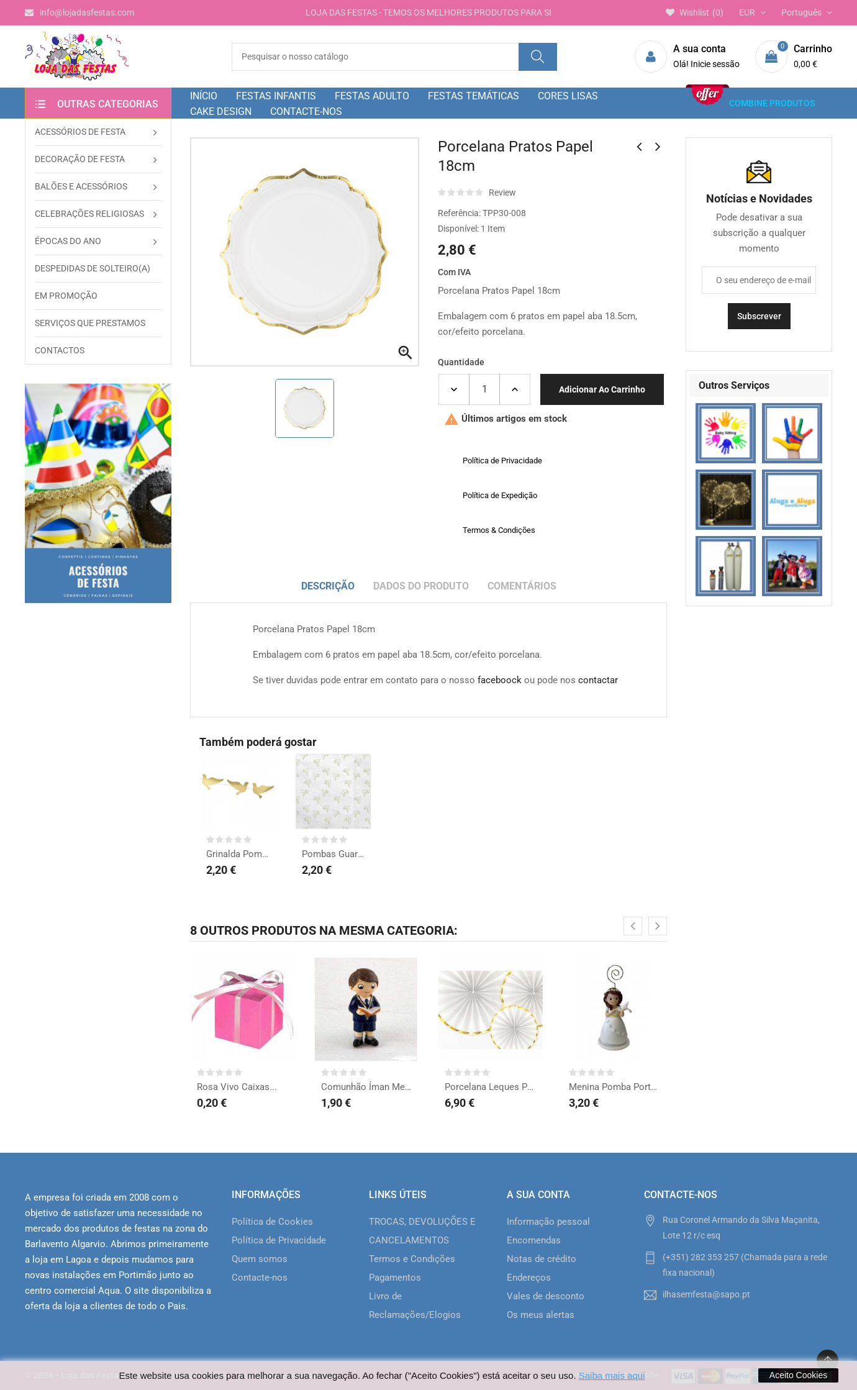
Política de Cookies (272, 1221)
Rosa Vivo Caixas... (237, 1086)
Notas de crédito (541, 1259)
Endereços (529, 1277)
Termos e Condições (412, 1259)
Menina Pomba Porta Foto (615, 1086)
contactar (598, 680)
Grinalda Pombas (238, 854)
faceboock (500, 680)
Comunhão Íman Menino (367, 1086)
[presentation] (632, 926)
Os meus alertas (540, 1314)
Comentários (521, 586)
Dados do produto (421, 586)
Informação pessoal (548, 1221)
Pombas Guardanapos (333, 854)
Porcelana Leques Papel (491, 1086)
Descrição (328, 586)
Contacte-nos (260, 1277)
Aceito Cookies (798, 1375)
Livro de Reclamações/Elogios (415, 1305)
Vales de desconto (545, 1296)
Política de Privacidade (279, 1240)
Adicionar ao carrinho (602, 389)
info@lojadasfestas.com (79, 12)
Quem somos (260, 1259)
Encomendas (534, 1240)
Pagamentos (395, 1277)
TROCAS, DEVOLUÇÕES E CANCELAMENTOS (422, 1231)
